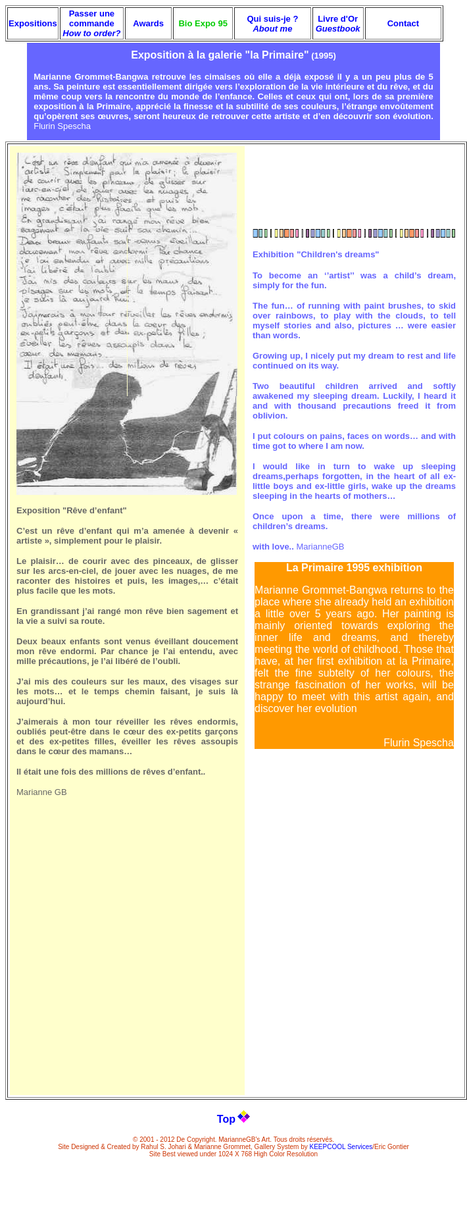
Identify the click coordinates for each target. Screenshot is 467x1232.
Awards (148, 23)
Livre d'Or (338, 24)
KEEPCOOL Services (341, 1146)
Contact (403, 23)
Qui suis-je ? (272, 24)
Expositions (33, 23)
